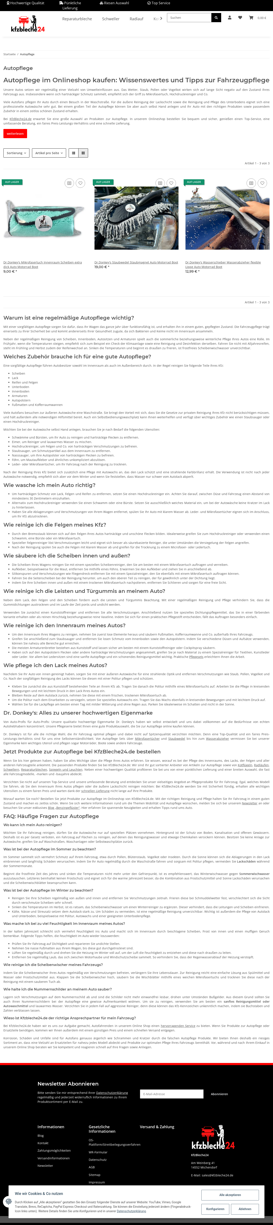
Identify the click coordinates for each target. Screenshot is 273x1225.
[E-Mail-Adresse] (172, 1094)
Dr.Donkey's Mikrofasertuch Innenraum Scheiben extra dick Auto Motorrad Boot (42, 264)
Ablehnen (244, 1209)
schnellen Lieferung (95, 791)
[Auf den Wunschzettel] (80, 183)
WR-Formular (98, 1152)
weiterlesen (15, 134)
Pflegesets (196, 657)
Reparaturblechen (34, 769)
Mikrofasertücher (147, 739)
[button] (230, 18)
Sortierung (14, 153)
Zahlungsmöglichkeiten (54, 1150)
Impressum (97, 1182)
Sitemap (94, 1175)
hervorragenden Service (178, 1026)
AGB (92, 1167)
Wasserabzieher (217, 739)
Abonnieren (219, 1094)
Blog (41, 1136)
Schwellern (11, 769)
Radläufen (261, 765)
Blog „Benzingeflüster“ (64, 808)
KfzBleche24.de (21, 119)
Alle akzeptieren (229, 1195)
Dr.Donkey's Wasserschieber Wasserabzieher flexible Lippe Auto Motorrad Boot (223, 264)
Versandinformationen (54, 1158)
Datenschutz (98, 1160)
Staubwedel (176, 739)
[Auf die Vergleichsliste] (69, 183)
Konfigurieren (215, 1209)
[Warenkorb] (257, 18)
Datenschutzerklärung (112, 1093)
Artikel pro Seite (47, 153)
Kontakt (43, 1143)
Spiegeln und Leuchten (66, 769)
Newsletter (249, 803)
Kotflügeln (245, 765)
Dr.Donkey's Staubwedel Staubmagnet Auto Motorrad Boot (136, 262)
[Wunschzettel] (240, 18)
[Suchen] (189, 17)
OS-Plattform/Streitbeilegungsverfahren (115, 1142)
